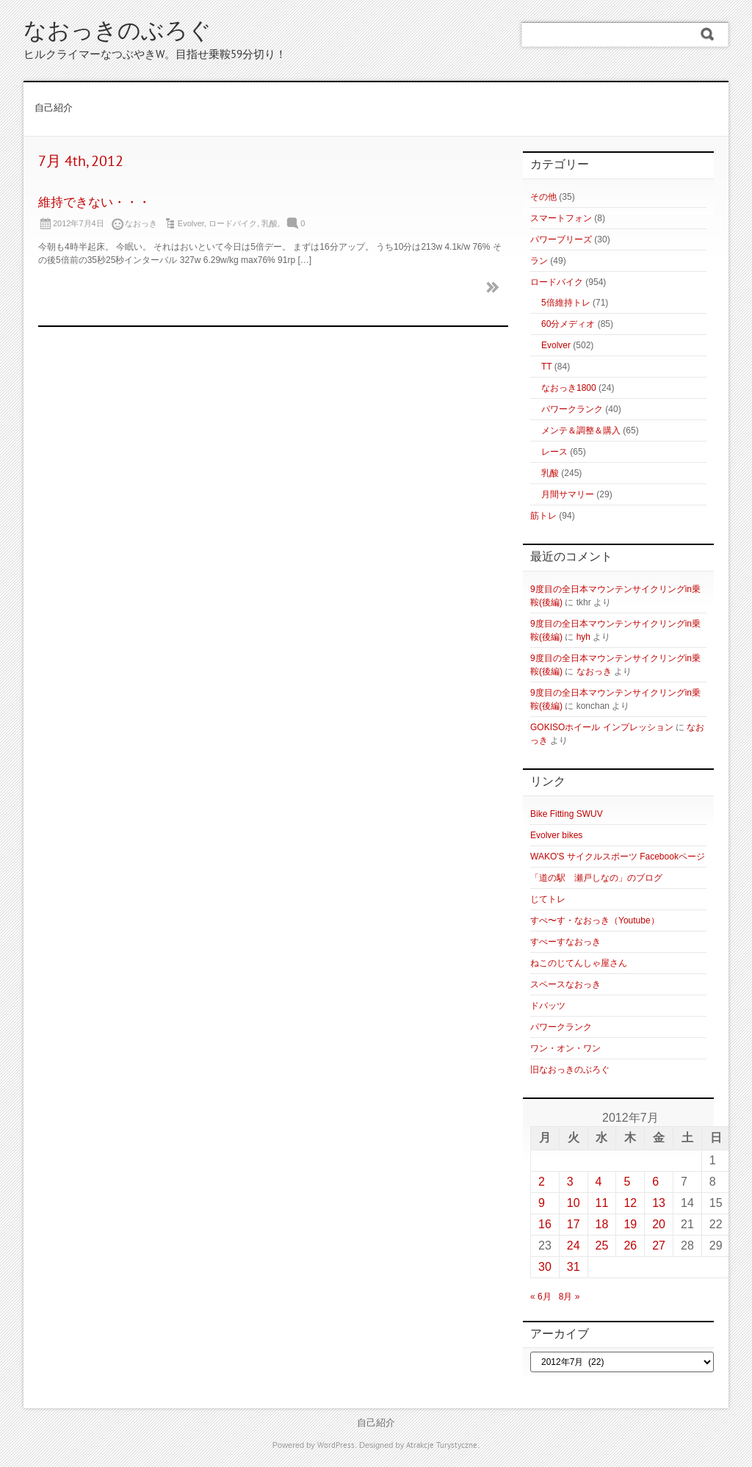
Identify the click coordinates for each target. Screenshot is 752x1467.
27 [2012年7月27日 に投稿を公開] (658, 1245)
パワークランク (572, 409)
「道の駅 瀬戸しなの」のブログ (596, 878)
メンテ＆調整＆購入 (581, 430)
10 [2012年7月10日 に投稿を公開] (573, 1203)
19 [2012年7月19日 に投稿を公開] (630, 1224)
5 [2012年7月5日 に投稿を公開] (626, 1181)
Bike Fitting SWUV (566, 814)
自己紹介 (54, 109)
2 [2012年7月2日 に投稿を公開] (541, 1181)
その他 (543, 197)
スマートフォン (561, 218)
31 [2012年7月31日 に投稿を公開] (573, 1267)
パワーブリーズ (561, 239)
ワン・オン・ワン (565, 1048)
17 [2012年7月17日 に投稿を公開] (573, 1224)
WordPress (336, 1446)
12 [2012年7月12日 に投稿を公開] (630, 1203)
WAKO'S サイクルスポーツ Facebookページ (617, 856)
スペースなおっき (565, 984)
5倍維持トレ (565, 303)
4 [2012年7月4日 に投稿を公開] (599, 1181)
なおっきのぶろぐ (118, 32)
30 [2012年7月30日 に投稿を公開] (545, 1267)
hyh (583, 637)
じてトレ (547, 899)
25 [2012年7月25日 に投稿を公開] (602, 1245)
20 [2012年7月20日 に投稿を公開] (658, 1224)
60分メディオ (568, 324)
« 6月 (541, 1296)
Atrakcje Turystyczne (441, 1446)
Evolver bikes (556, 835)
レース (554, 452)
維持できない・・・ (94, 203)
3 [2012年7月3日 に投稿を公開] (570, 1181)
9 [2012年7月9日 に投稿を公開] (541, 1203)
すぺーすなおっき (565, 942)
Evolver (191, 223)
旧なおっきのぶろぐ (570, 1069)
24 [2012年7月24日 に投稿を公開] (573, 1245)
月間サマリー (567, 494)
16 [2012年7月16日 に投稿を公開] (545, 1224)
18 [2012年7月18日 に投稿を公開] (602, 1224)
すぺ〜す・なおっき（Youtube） (594, 920)
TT (546, 366)
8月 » (569, 1296)
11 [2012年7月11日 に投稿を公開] (602, 1203)
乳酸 (269, 223)
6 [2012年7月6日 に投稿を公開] (655, 1181)
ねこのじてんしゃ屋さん (578, 963)
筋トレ (543, 516)
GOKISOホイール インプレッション (601, 727)
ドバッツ (547, 1006)
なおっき (594, 671)
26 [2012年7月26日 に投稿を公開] (630, 1245)
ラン (539, 261)
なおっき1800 (568, 388)
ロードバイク (233, 223)
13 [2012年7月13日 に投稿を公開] (658, 1203)
